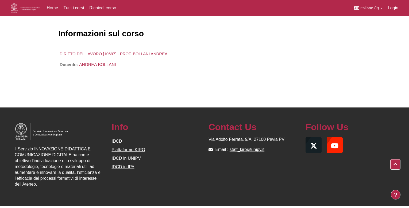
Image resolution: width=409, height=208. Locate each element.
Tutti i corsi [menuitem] (73, 8)
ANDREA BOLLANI (97, 64)
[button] (368, 8)
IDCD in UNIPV (126, 158)
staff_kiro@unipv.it (247, 149)
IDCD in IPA (123, 167)
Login (393, 8)
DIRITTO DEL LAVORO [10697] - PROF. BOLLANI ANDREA (113, 53)
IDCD (117, 141)
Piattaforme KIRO (128, 149)
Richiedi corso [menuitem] (102, 8)
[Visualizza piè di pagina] (395, 194)
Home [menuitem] (52, 8)
